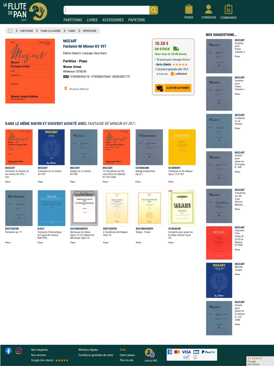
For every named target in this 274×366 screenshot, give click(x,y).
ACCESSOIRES (113, 20)
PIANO (71, 30)
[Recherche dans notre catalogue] (111, 10)
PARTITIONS (73, 20)
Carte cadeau (127, 355)
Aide (123, 350)
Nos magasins (39, 349)
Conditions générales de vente (98, 355)
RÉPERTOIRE (89, 30)
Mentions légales (88, 349)
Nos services (38, 355)
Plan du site (126, 360)
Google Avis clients (49, 360)
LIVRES (92, 20)
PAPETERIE (136, 20)
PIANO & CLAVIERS (51, 30)
